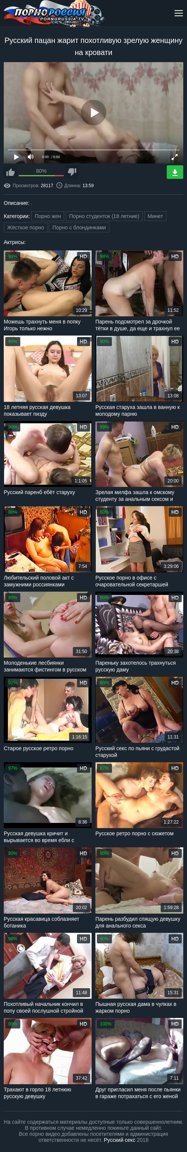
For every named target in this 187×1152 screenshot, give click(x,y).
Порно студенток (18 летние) (104, 216)
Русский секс (120, 1140)
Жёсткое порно (25, 227)
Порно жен (48, 216)
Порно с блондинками (79, 227)
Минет (155, 216)
